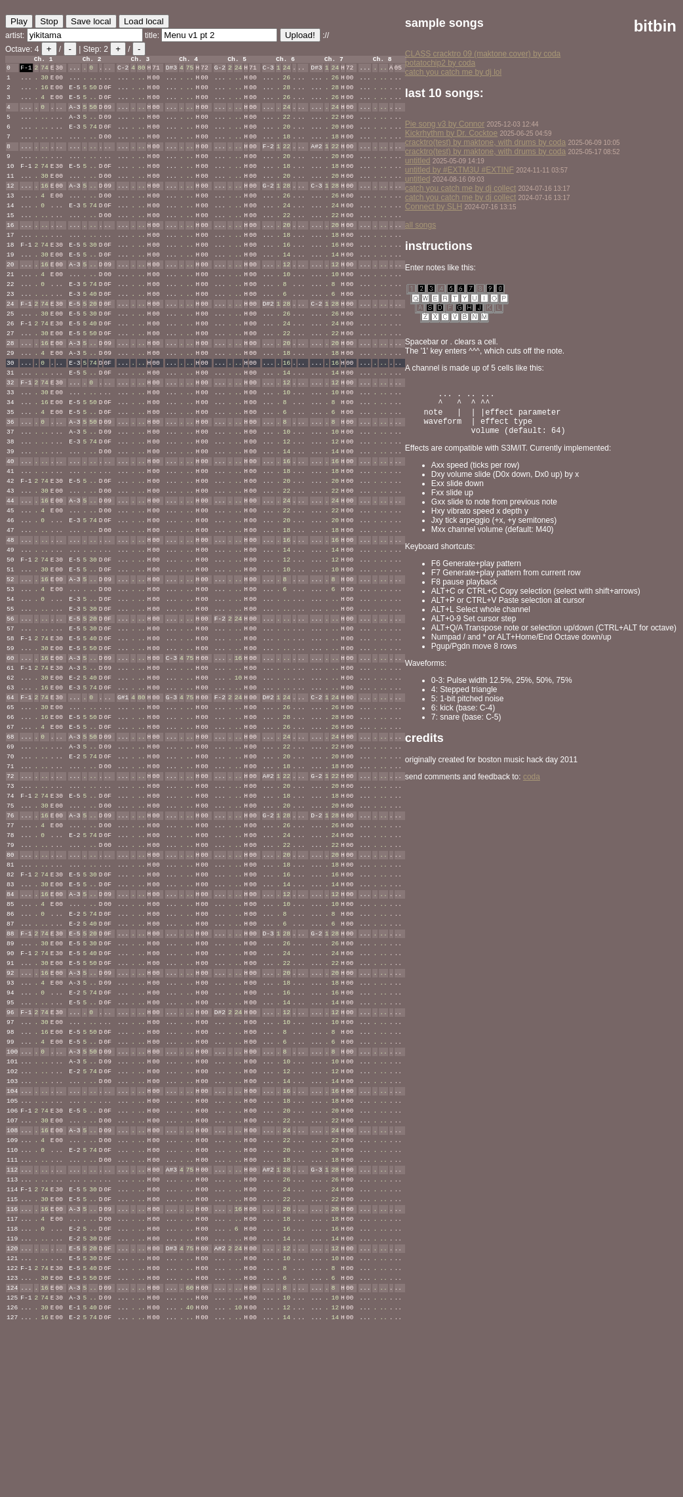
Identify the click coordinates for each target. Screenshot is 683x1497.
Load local (144, 21)
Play (19, 21)
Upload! (300, 35)
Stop (49, 21)
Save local (91, 21)
